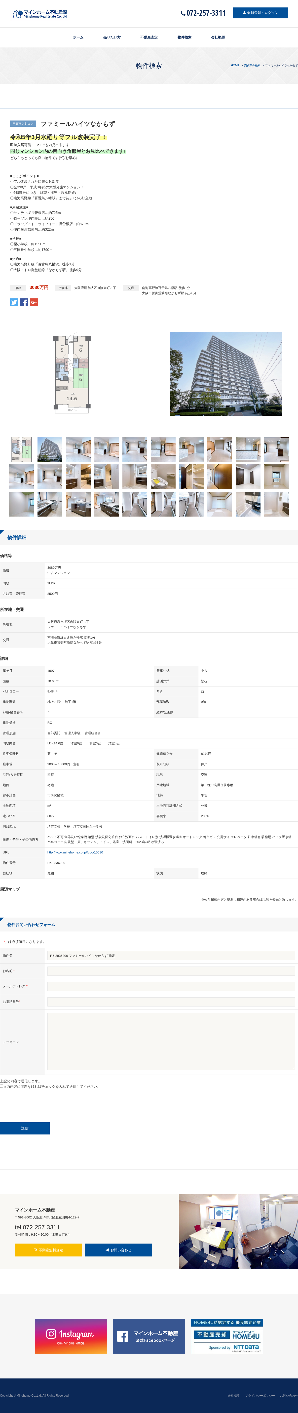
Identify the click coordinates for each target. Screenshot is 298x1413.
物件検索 (184, 37)
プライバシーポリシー (260, 1395)
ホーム (78, 37)
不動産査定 (149, 37)
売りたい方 (111, 37)
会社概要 (218, 37)
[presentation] (37, 1102)
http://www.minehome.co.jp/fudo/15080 (75, 852)
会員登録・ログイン (260, 13)
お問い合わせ (118, 1250)
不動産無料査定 (48, 1250)
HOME (235, 65)
